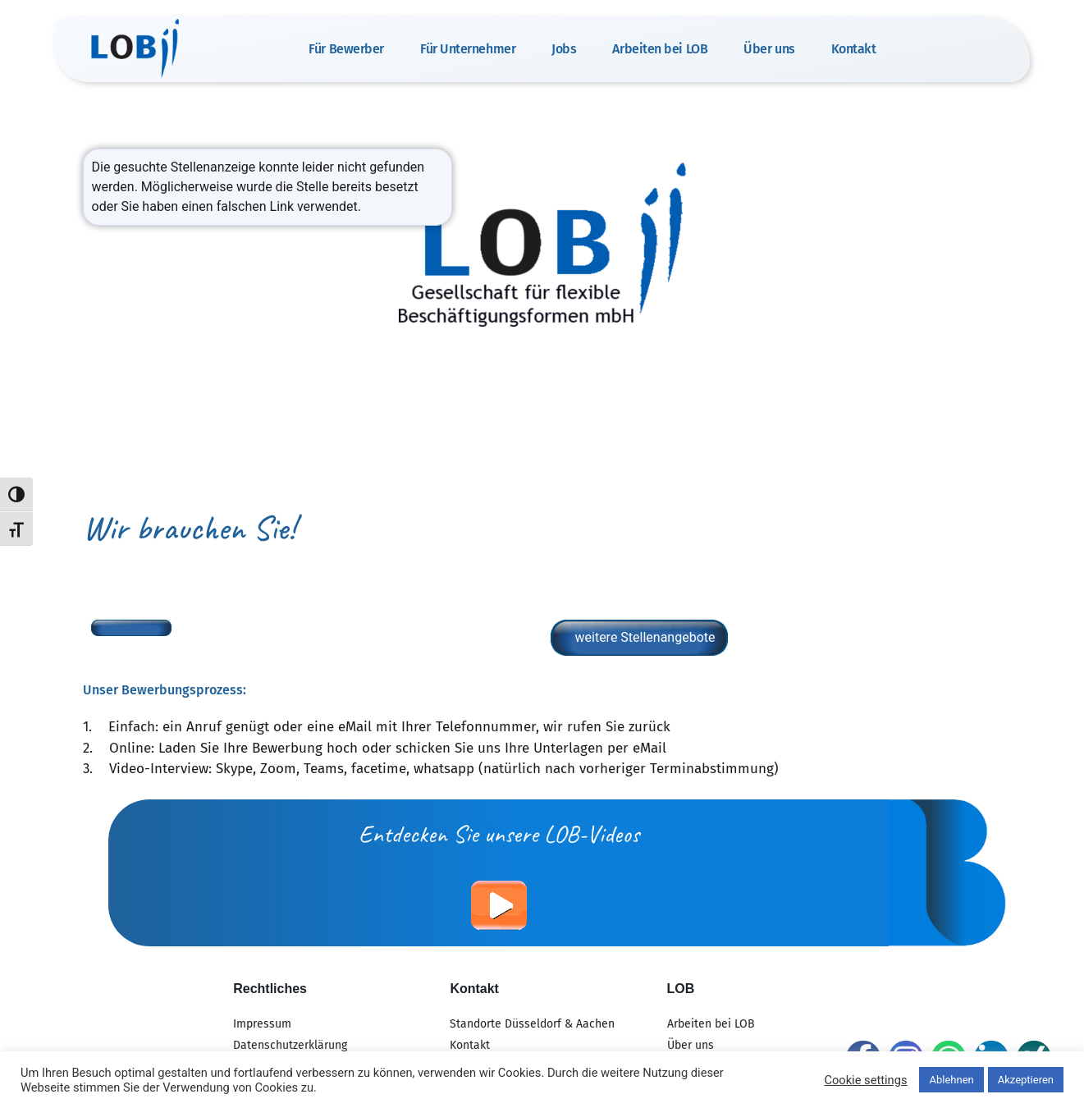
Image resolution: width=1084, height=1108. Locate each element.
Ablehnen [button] (951, 1080)
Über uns (768, 49)
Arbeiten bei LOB (659, 49)
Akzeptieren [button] (1026, 1080)
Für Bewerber (346, 49)
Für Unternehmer (467, 49)
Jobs (563, 49)
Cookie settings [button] (865, 1080)
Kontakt (853, 49)
